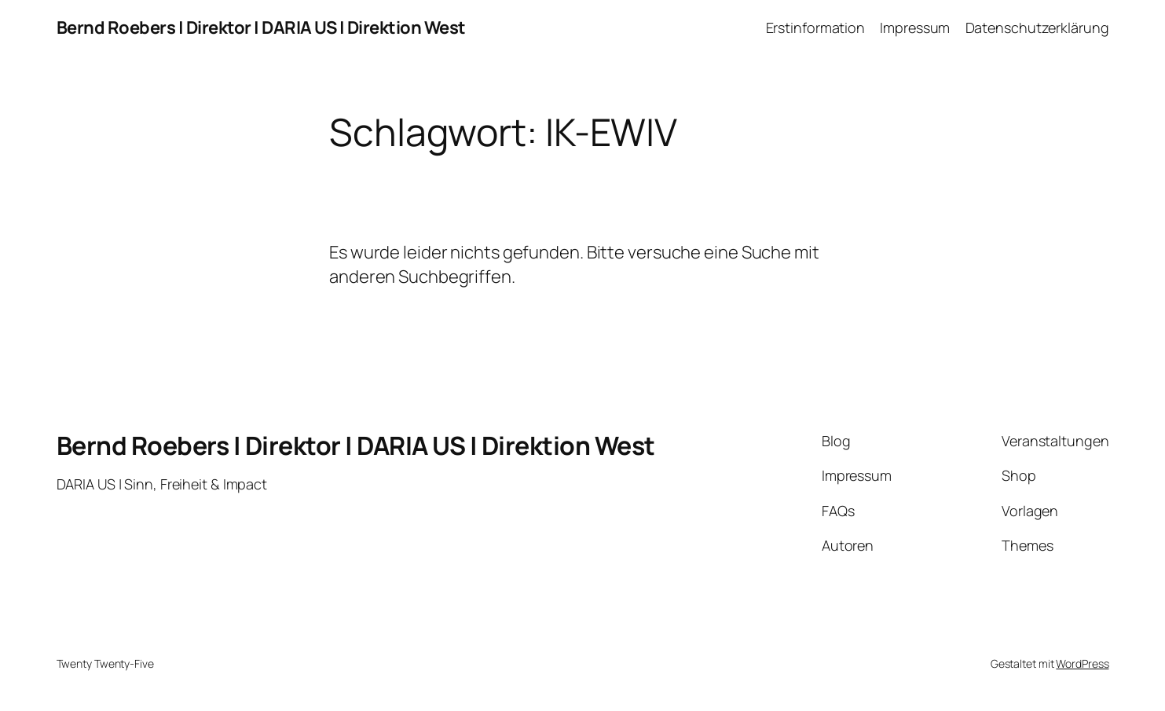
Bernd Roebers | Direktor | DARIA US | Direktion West (261, 27)
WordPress (1082, 663)
